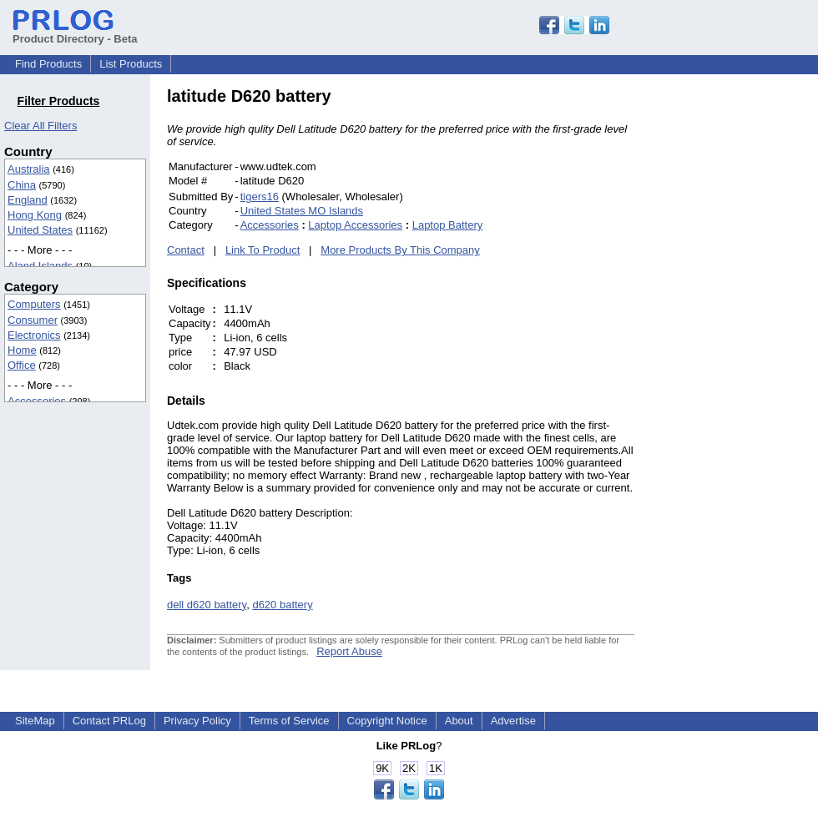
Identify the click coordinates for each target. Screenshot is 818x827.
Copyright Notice (387, 720)
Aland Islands (40, 266)
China (22, 185)
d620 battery (282, 604)
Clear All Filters (40, 125)
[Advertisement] (747, 337)
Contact (185, 250)
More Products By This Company (400, 250)
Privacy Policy (197, 720)
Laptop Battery (447, 225)
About (459, 720)
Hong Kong (35, 215)
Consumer (33, 320)
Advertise (513, 720)
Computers (34, 304)
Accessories (37, 401)
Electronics (34, 335)
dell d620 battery (206, 604)
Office (22, 365)
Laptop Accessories (355, 225)
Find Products (48, 64)
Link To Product (262, 250)
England (28, 200)
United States (40, 230)
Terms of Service (289, 720)
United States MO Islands (301, 210)
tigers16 (259, 196)
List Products (130, 64)
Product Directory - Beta (75, 32)
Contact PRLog (109, 720)
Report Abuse (349, 651)
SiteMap (35, 720)
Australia (29, 169)
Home (22, 350)
